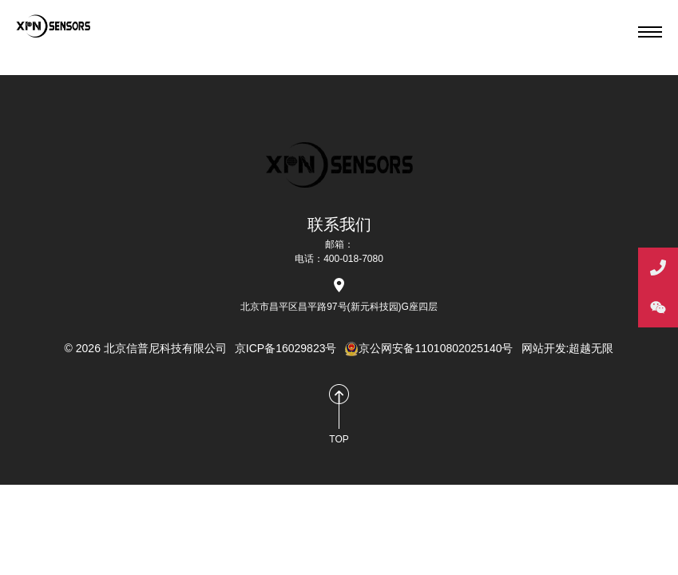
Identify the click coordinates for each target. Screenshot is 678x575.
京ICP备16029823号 (286, 348)
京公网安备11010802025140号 (428, 348)
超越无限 (591, 348)
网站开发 (543, 348)
